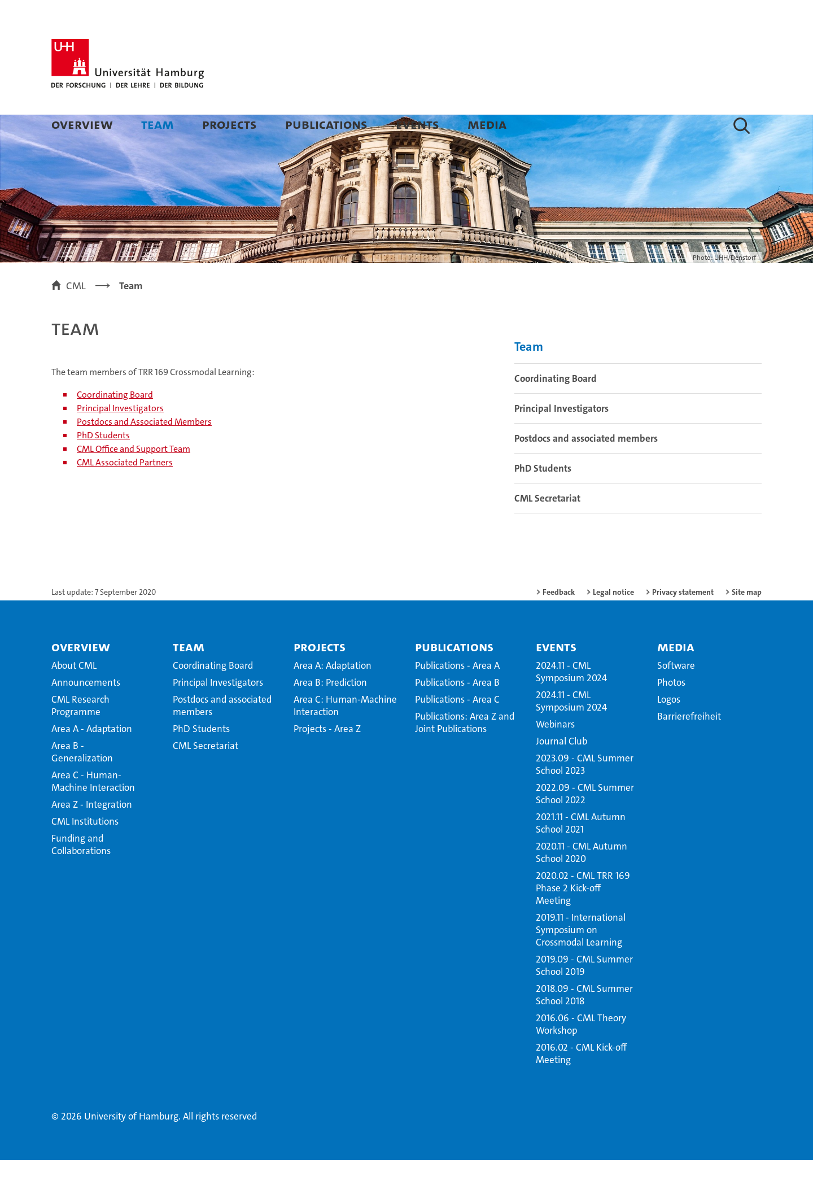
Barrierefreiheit (689, 745)
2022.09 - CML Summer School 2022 (585, 822)
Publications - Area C (457, 728)
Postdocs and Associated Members (144, 450)
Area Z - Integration (91, 833)
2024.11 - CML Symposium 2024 (571, 700)
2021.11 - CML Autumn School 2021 (581, 851)
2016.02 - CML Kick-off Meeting (581, 1082)
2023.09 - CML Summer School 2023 (584, 793)
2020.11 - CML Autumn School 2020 (581, 881)
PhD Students (103, 464)
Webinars (555, 753)
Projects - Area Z (327, 757)
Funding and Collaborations (81, 873)
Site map (747, 621)
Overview (82, 124)
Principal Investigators (120, 437)
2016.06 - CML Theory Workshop (581, 1052)
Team (157, 124)
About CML (74, 694)
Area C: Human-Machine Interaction (345, 734)
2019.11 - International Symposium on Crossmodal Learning (581, 958)
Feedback (559, 621)
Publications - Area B (457, 711)
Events (417, 124)
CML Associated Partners (125, 491)
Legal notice (613, 621)
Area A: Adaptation (332, 694)
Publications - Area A (457, 694)
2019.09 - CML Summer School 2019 (584, 994)
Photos (671, 711)
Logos (668, 728)
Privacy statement (683, 621)
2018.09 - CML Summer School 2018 (584, 1023)
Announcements (85, 711)
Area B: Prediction (330, 711)
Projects (229, 124)
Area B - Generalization (82, 780)
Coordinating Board (115, 423)
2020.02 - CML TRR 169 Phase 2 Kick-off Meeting (583, 916)
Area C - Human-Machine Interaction (93, 810)
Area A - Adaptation (91, 757)
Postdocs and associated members (586, 467)
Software (676, 694)
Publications (326, 124)
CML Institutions (85, 850)
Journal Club (561, 770)
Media (486, 124)
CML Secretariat (547, 527)
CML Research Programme (80, 734)
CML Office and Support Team (133, 478)
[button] (742, 125)
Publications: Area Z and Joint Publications (464, 751)
